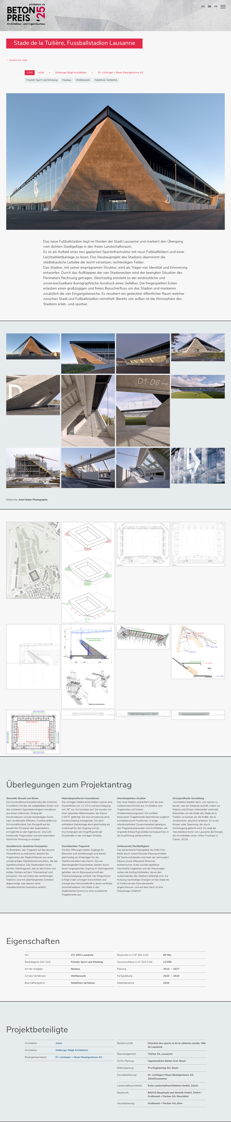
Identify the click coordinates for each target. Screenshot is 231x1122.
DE (209, 6)
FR (215, 6)
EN (203, 6)
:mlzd (58, 1043)
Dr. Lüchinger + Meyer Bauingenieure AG (78, 1057)
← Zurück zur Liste (16, 60)
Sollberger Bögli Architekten (71, 1050)
